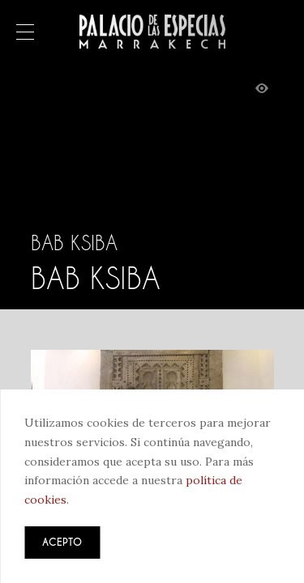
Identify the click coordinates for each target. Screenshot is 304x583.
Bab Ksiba (74, 243)
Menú (25, 33)
